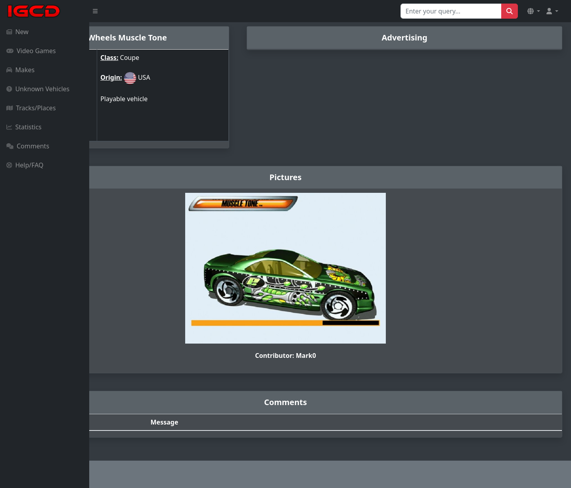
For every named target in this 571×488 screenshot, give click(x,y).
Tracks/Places (31, 108)
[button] (533, 11)
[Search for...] (451, 11)
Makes (20, 69)
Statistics (24, 127)
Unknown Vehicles (37, 89)
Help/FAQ (25, 165)
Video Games (31, 50)
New (17, 31)
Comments (27, 146)
